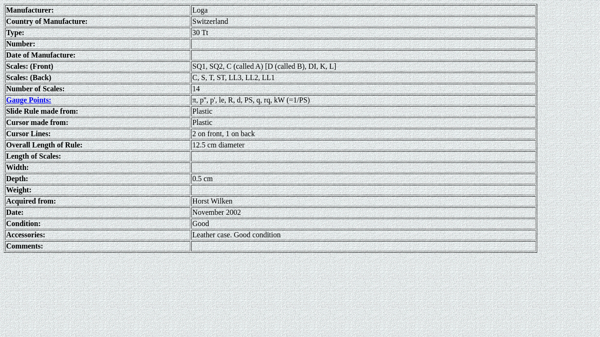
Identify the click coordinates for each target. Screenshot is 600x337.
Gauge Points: (28, 100)
